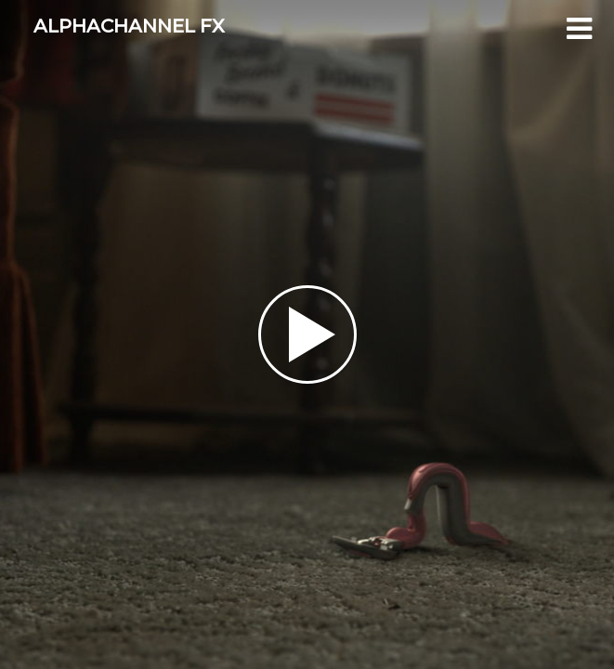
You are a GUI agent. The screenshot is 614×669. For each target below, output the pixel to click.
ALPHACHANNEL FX (129, 26)
